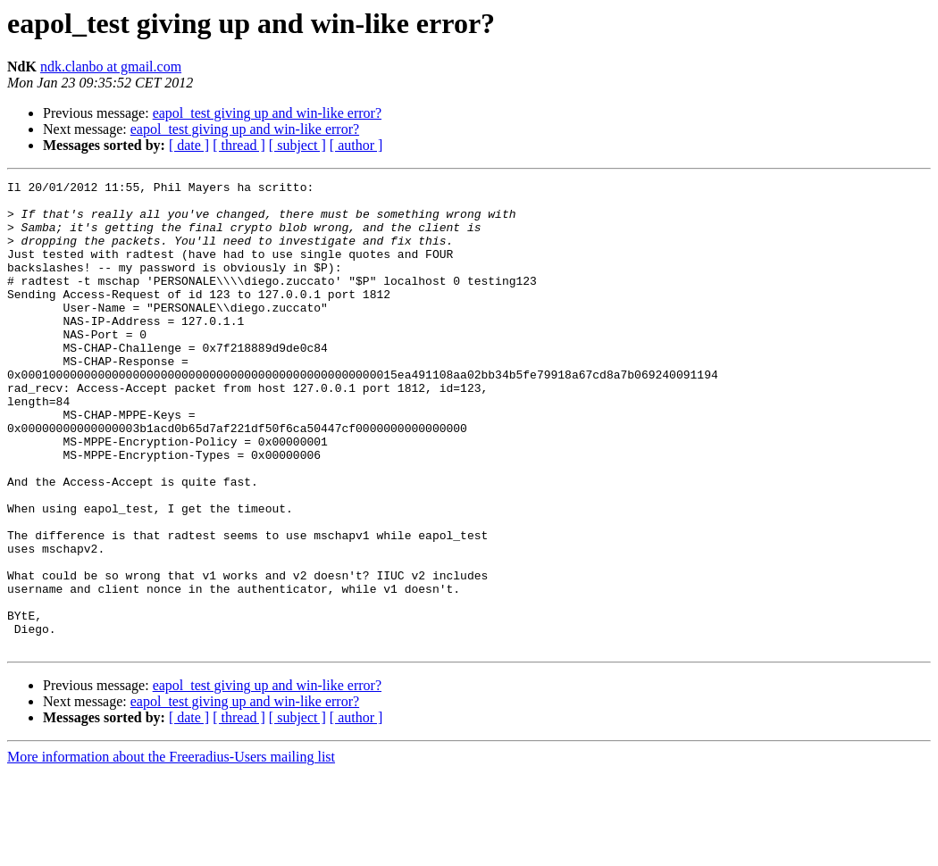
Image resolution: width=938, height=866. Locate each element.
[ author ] (356, 145)
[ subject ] (297, 145)
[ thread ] (239, 145)
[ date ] (189, 145)
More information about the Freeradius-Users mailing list (171, 850)
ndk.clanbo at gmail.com (110, 66)
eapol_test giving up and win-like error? (267, 113)
